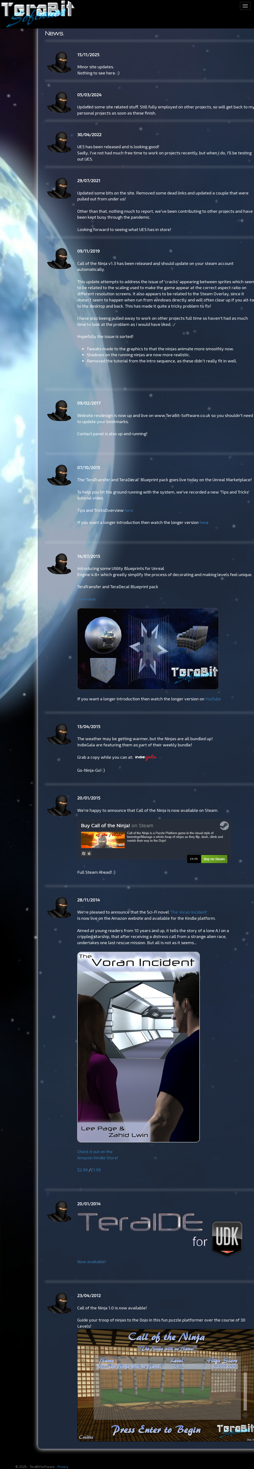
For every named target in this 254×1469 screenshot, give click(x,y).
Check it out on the (95, 1151)
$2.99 (82, 1169)
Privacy (63, 1466)
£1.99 (96, 1169)
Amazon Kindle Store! (97, 1157)
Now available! (91, 1261)
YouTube (213, 698)
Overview (86, 598)
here (129, 510)
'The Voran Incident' (188, 912)
